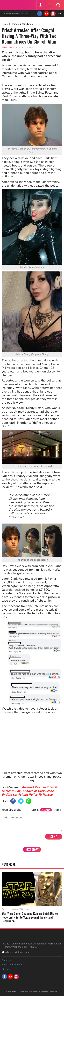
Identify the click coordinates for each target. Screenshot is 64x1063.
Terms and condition (12, 964)
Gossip (5, 909)
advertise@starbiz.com (17, 952)
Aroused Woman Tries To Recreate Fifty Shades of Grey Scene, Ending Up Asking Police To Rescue (30, 791)
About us (7, 960)
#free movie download (16, 13)
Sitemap (6, 969)
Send (53, 836)
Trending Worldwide (22, 24)
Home (5, 24)
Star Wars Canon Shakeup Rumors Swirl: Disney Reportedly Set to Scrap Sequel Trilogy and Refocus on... (30, 917)
